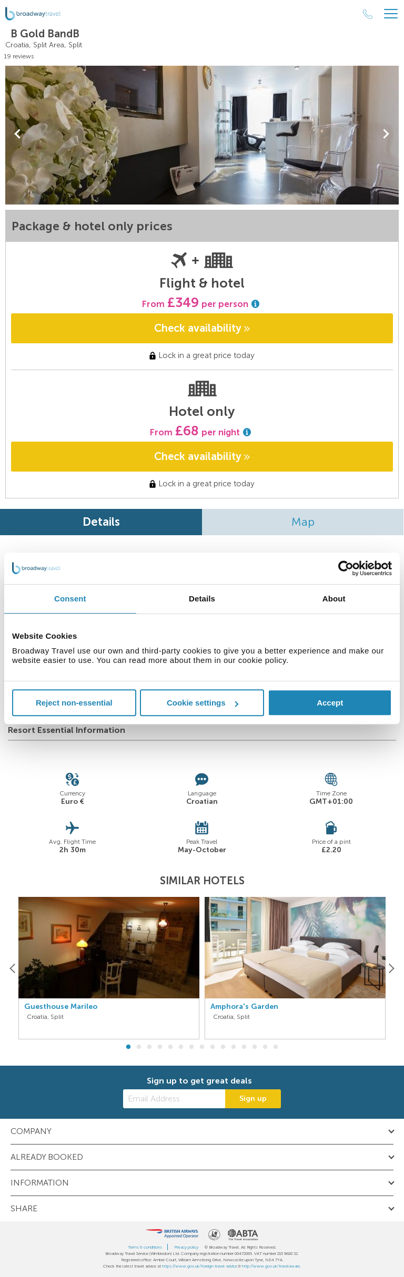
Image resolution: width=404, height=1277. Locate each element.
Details (101, 522)
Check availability (202, 328)
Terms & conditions (145, 1247)
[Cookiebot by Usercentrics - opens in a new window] (346, 568)
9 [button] (212, 1047)
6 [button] (181, 1047)
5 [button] (170, 1047)
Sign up (253, 1098)
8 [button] (202, 1047)
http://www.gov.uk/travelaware (271, 1266)
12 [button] (244, 1047)
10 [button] (223, 1047)
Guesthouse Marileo (60, 1007)
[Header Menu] (391, 14)
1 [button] (128, 1047)
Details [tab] (202, 598)
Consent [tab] (70, 598)
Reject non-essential (74, 702)
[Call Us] (367, 14)
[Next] (391, 968)
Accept (330, 702)
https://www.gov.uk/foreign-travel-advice (199, 1266)
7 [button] (191, 1047)
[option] (109, 968)
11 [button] (233, 1047)
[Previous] (13, 968)
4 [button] (160, 1047)
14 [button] (265, 1047)
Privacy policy (186, 1247)
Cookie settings (202, 702)
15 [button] (275, 1047)
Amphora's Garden (244, 1007)
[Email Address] (174, 1098)
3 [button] (149, 1047)
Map (303, 522)
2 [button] (139, 1047)
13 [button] (254, 1047)
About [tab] (334, 598)
